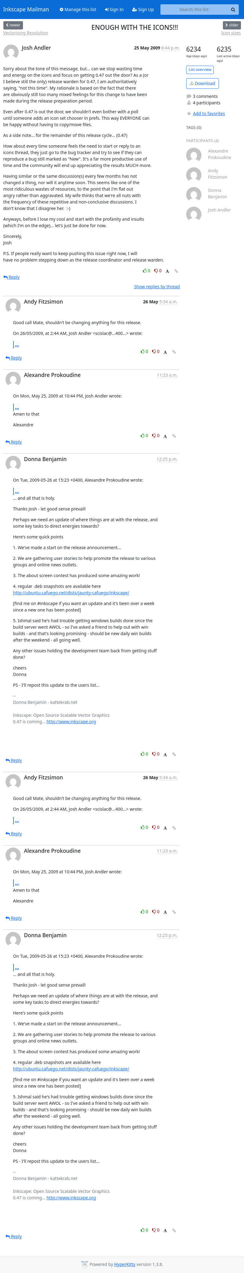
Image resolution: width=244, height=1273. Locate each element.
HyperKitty (124, 1264)
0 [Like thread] (147, 271)
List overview (200, 69)
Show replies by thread (157, 286)
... (17, 344)
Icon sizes (231, 33)
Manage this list (78, 9)
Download (202, 83)
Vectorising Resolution (25, 33)
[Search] (233, 9)
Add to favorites (205, 113)
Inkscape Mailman (26, 9)
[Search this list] (194, 9)
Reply (11, 277)
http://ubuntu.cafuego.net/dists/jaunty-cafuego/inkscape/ (71, 593)
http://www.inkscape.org (71, 721)
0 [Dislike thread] (158, 271)
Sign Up (143, 9)
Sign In (114, 9)
